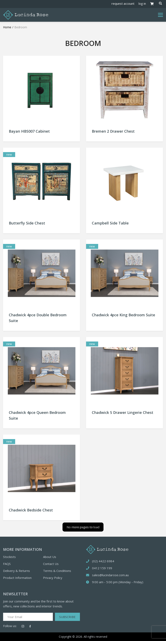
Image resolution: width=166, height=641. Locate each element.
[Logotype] (25, 15)
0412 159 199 (102, 568)
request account (122, 3)
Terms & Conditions (57, 571)
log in (142, 3)
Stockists (9, 557)
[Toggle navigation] (160, 15)
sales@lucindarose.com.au (110, 575)
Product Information (17, 578)
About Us (49, 557)
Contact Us (51, 564)
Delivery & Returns (16, 571)
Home (7, 27)
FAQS (7, 564)
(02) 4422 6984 (103, 561)
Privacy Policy (52, 578)
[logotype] (107, 549)
